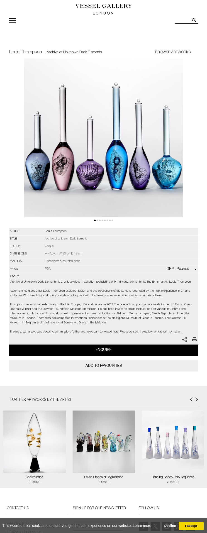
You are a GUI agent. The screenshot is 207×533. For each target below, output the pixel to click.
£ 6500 (173, 482)
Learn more (142, 526)
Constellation (34, 477)
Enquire (103, 349)
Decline (170, 526)
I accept (191, 526)
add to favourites (103, 365)
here (115, 331)
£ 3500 (35, 482)
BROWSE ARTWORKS (173, 52)
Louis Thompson (25, 52)
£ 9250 (104, 482)
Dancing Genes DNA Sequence (172, 477)
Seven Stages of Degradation (103, 477)
